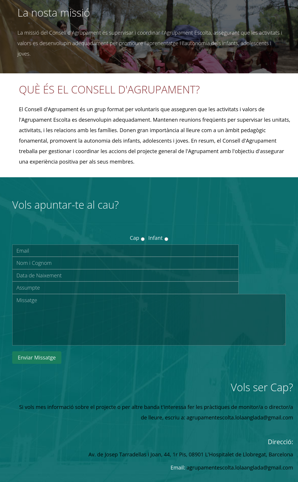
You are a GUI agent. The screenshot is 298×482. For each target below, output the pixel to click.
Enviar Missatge (37, 357)
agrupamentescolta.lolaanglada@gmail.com (240, 467)
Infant (155, 237)
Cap (134, 237)
